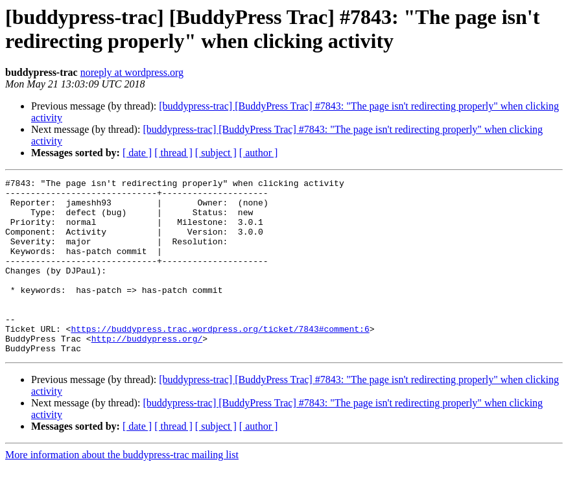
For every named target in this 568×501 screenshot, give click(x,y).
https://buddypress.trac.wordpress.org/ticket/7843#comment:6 (220, 360)
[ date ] (137, 152)
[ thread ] (173, 152)
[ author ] (258, 152)
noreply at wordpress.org (131, 72)
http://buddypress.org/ (147, 371)
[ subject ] (216, 152)
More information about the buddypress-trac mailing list (122, 489)
